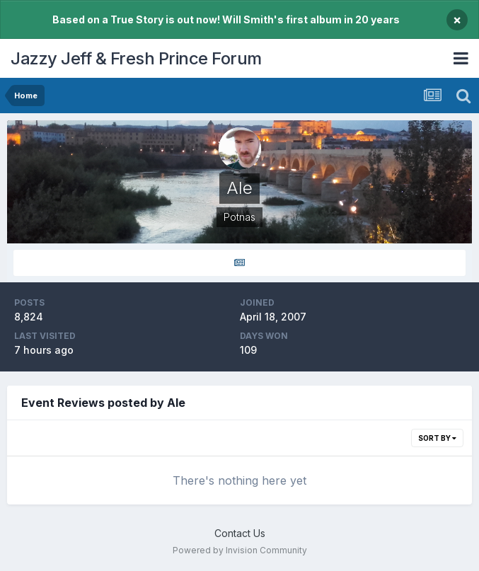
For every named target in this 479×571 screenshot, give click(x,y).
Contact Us (239, 533)
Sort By (437, 438)
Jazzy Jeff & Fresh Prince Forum (136, 58)
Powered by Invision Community (240, 550)
